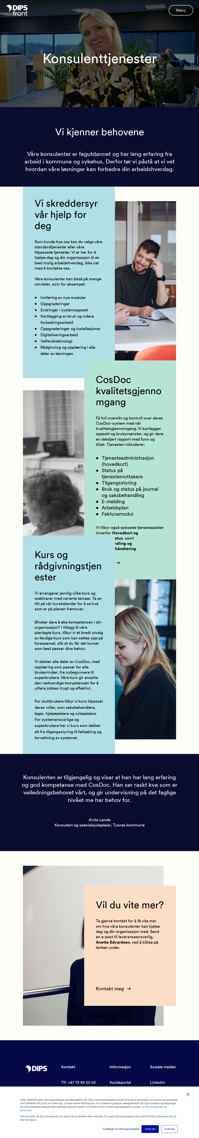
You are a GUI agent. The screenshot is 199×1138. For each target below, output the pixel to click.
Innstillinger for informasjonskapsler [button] (121, 1129)
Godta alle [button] (150, 1129)
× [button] (188, 1094)
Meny (181, 11)
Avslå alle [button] (169, 1129)
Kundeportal (120, 1082)
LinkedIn (157, 1082)
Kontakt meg (110, 988)
